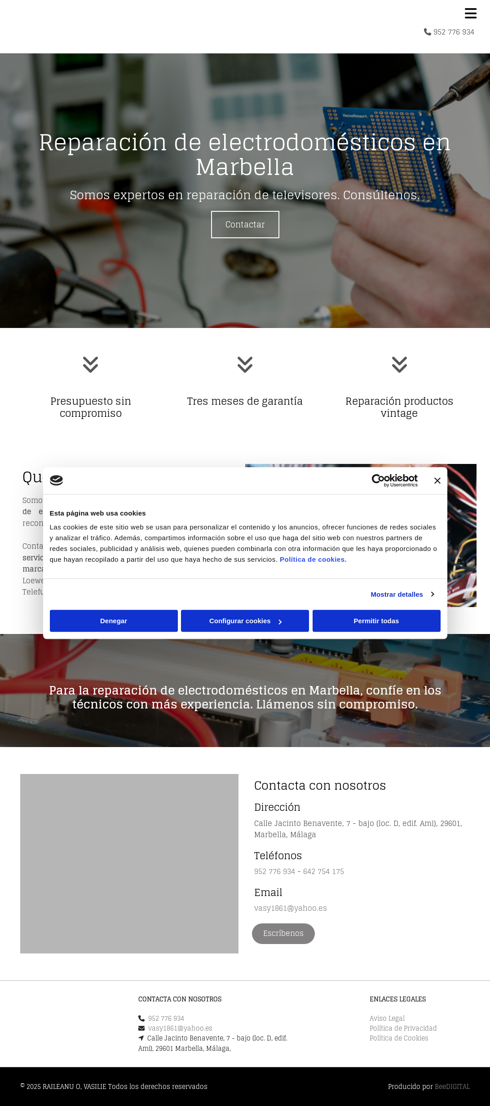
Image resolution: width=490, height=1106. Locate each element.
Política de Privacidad (403, 1028)
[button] (245, 224)
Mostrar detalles (397, 594)
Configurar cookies (245, 621)
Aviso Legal (387, 1018)
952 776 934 (453, 32)
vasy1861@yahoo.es (290, 908)
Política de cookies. (313, 559)
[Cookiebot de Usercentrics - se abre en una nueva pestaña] (378, 480)
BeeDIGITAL (452, 1086)
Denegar (113, 621)
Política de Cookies (399, 1038)
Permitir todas (376, 621)
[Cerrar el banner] (437, 480)
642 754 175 (323, 871)
